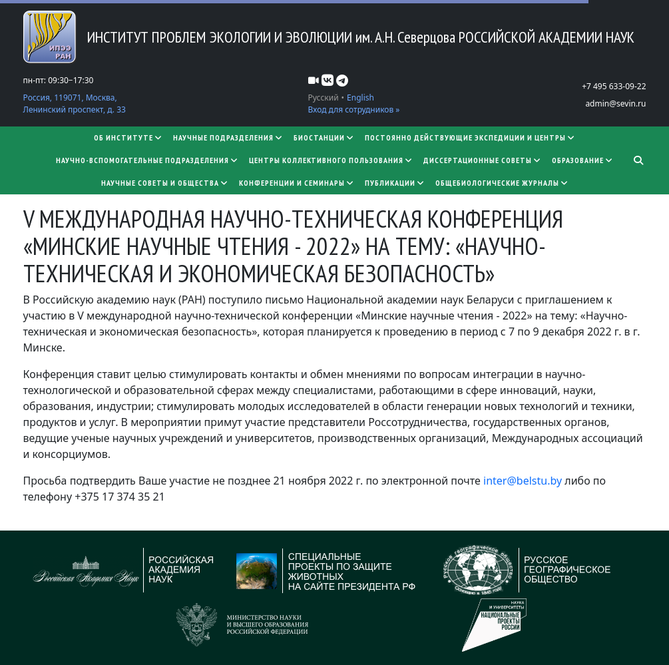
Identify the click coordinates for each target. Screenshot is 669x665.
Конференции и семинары (296, 183)
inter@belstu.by (522, 480)
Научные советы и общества (164, 183)
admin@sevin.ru (615, 103)
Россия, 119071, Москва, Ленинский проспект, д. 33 (74, 103)
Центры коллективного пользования (331, 160)
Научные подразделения (228, 137)
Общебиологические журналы (501, 183)
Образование (582, 160)
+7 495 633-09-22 (614, 86)
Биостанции (324, 137)
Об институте (128, 137)
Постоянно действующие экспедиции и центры (470, 137)
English (360, 97)
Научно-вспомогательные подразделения (147, 160)
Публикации (395, 183)
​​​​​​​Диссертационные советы (482, 160)
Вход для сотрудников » (354, 109)
